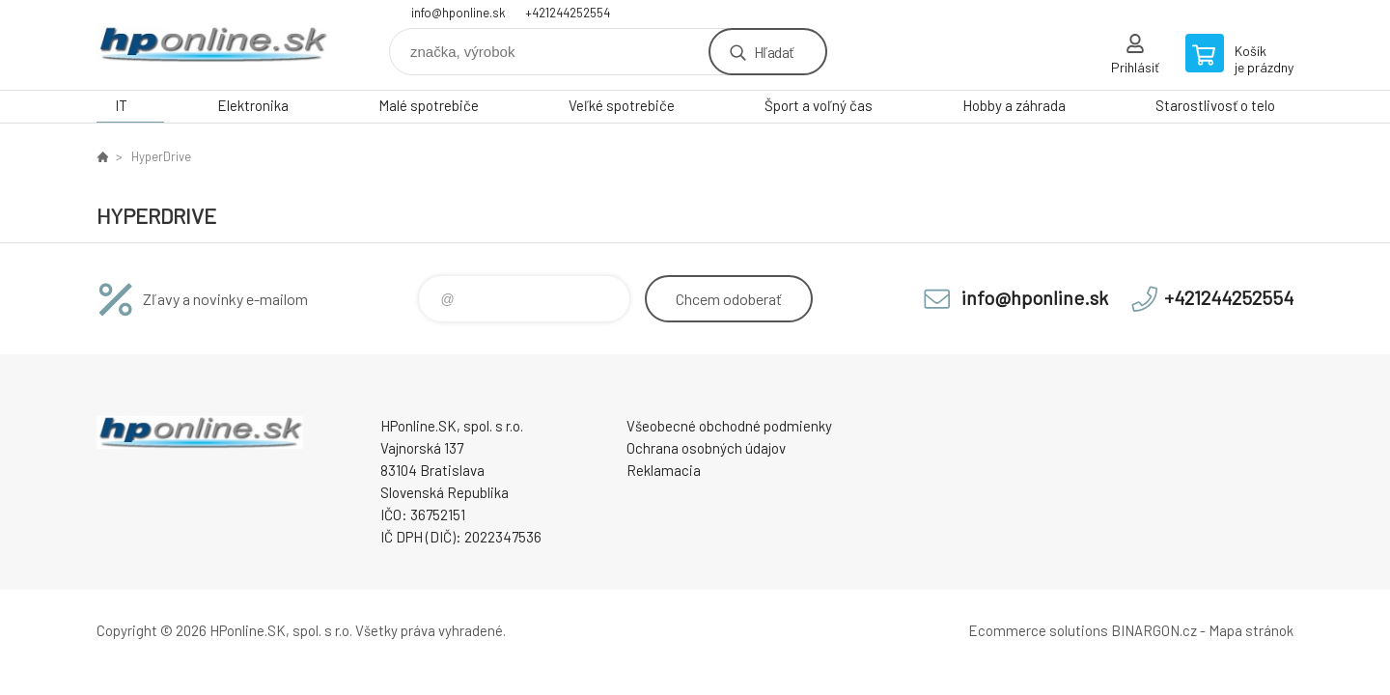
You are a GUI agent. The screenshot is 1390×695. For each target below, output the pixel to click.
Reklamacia (663, 470)
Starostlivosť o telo (1215, 105)
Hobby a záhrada (1014, 105)
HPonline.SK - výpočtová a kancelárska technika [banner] (212, 45)
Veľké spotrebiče (622, 105)
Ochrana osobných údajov (706, 448)
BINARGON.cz (1154, 630)
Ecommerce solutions (1038, 630)
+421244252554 (567, 12)
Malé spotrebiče (428, 105)
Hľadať (773, 51)
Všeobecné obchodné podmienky (729, 425)
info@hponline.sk (458, 12)
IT (121, 105)
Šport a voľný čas (818, 105)
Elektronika (253, 105)
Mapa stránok (1251, 630)
